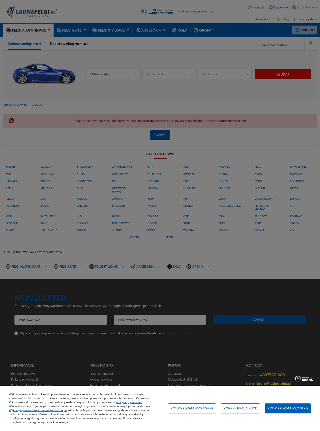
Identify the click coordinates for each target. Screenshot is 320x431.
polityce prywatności (129, 402)
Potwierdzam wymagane (192, 408)
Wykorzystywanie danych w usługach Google (38, 410)
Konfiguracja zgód (241, 408)
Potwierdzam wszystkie (288, 408)
